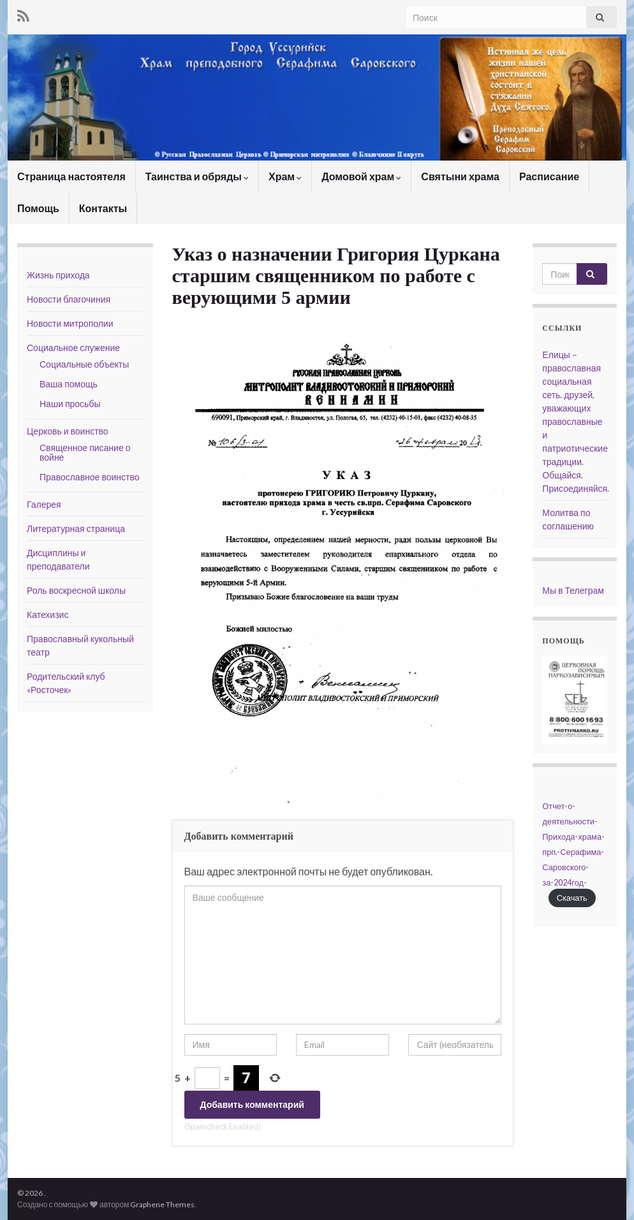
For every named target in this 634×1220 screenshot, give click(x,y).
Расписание (549, 176)
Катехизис (47, 614)
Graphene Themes (162, 1204)
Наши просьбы (70, 403)
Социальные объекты (84, 364)
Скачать (572, 898)
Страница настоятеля (71, 176)
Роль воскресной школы (76, 590)
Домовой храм (361, 176)
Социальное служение (73, 347)
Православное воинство (90, 476)
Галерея (44, 504)
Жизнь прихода (58, 274)
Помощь (38, 208)
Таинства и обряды (197, 176)
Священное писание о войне (85, 452)
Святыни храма (460, 176)
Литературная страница (76, 528)
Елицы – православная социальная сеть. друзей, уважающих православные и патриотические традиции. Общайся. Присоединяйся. (575, 421)
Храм (285, 176)
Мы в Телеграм (573, 590)
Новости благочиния (68, 299)
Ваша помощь (69, 383)
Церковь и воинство (67, 431)
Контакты (103, 208)
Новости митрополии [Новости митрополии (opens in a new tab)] (70, 323)
